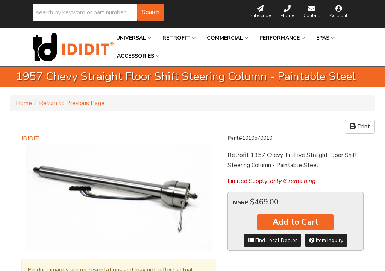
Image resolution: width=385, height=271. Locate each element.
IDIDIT (30, 138)
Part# (234, 138)
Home (24, 103)
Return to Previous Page (72, 103)
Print (360, 126)
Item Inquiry (326, 240)
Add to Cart (296, 222)
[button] (98, 12)
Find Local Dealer (272, 240)
